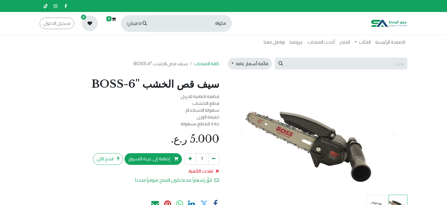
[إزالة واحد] (213, 159)
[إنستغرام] (55, 6)
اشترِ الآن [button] (108, 158)
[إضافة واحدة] (190, 159)
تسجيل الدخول (56, 23)
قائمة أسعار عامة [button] (251, 63)
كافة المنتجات (206, 63)
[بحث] (137, 23)
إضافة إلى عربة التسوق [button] (153, 158)
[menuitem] (390, 42)
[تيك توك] (45, 6)
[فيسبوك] (65, 6)
